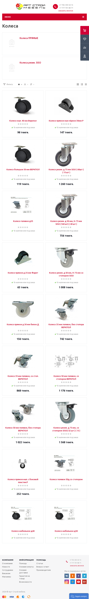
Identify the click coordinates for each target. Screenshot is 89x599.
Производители (43, 570)
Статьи (39, 563)
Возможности (25, 582)
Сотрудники (7, 570)
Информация (26, 560)
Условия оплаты (26, 567)
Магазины (6, 577)
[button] (79, 596)
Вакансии (6, 573)
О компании (7, 563)
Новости (6, 567)
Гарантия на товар (24, 577)
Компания (7, 560)
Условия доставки (23, 571)
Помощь (41, 560)
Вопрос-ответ (42, 567)
